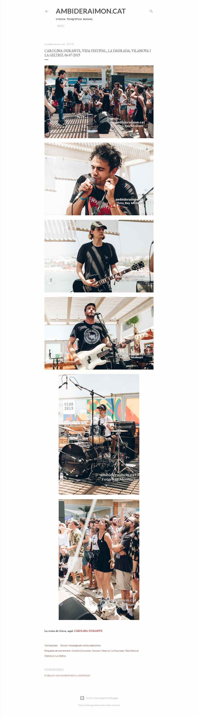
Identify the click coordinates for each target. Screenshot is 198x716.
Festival (106, 650)
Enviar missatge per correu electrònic (80, 645)
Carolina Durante (81, 650)
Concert (96, 650)
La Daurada (117, 650)
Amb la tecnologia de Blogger (99, 698)
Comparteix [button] (51, 645)
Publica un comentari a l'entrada (67, 675)
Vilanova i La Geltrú (55, 655)
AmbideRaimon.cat (91, 11)
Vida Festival (131, 650)
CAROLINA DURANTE (88, 631)
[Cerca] (151, 10)
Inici (60, 26)
